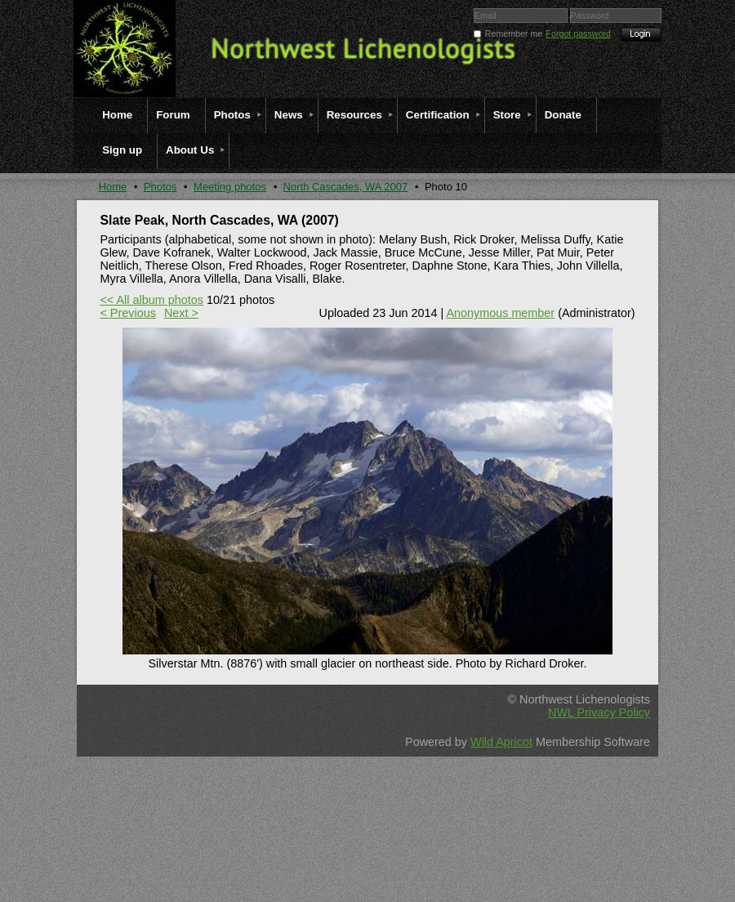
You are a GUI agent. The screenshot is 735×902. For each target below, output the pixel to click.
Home (113, 187)
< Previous (127, 312)
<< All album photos (151, 299)
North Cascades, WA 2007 (345, 187)
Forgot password (578, 33)
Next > (181, 312)
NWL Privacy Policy (599, 712)
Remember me (513, 33)
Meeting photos (230, 187)
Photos (160, 187)
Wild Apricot (501, 741)
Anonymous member (500, 312)
